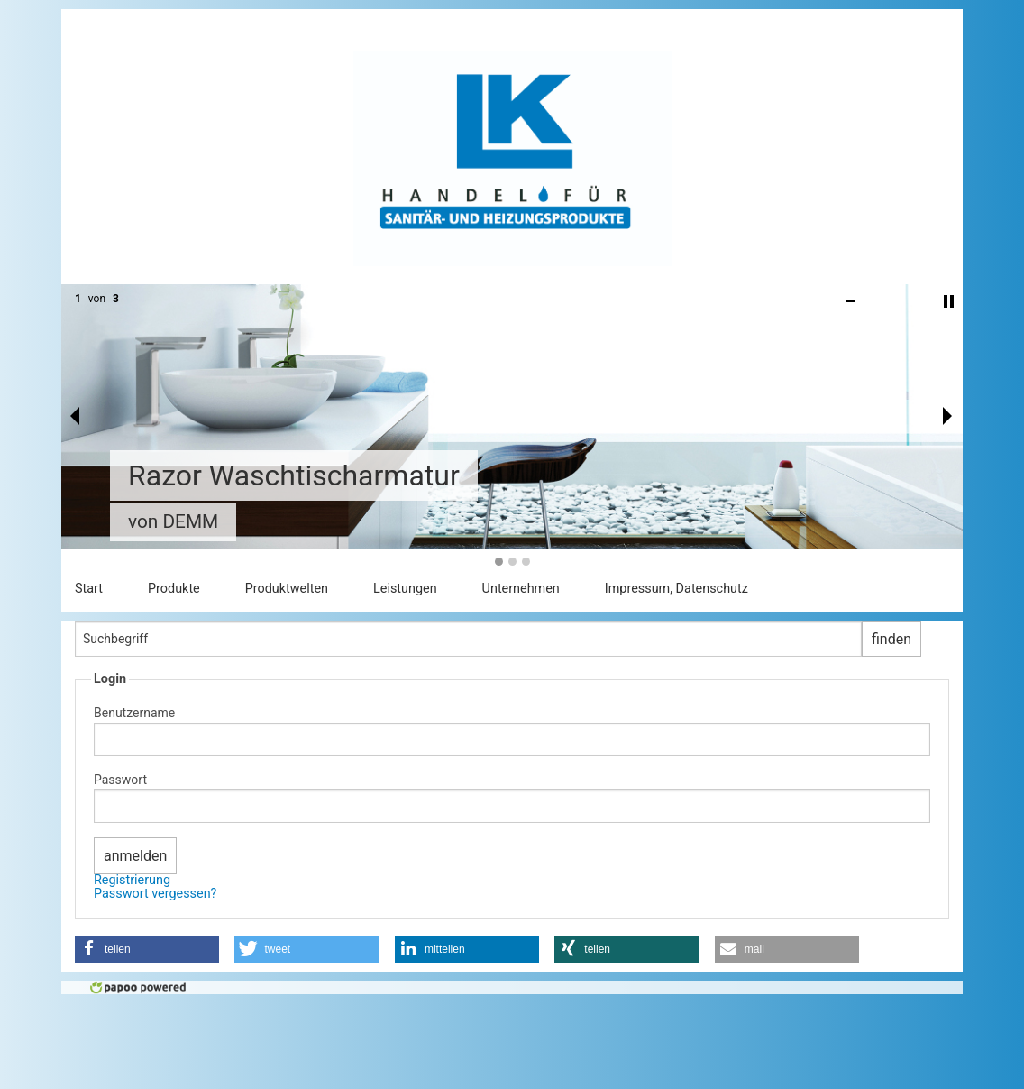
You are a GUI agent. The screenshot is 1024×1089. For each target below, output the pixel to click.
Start (89, 588)
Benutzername (134, 713)
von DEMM (173, 521)
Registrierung (132, 880)
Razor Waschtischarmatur (294, 475)
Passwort (120, 779)
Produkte (174, 588)
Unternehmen (521, 588)
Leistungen (405, 588)
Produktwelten (286, 588)
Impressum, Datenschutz (676, 588)
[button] (147, 949)
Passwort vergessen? (155, 893)
